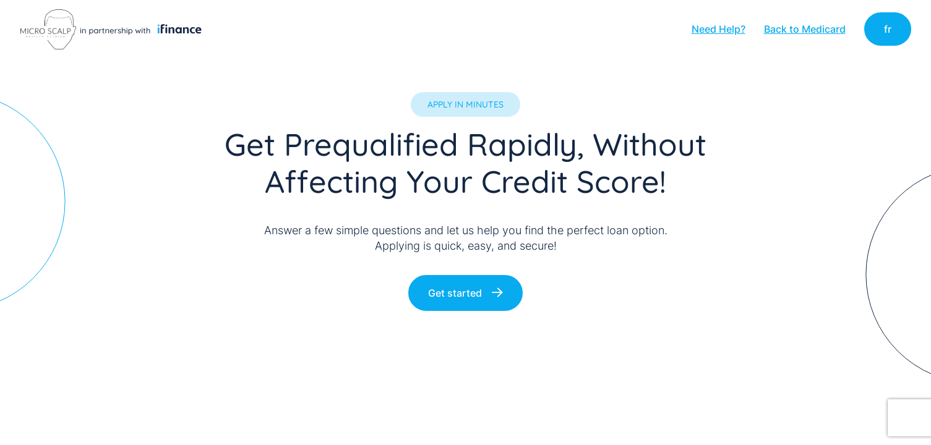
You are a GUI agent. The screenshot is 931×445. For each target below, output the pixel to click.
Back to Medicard (805, 29)
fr (887, 29)
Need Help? (718, 29)
